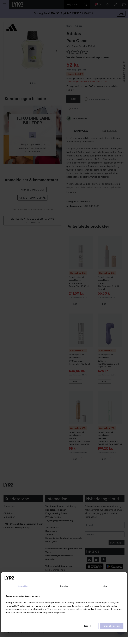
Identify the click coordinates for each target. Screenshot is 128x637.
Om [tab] (105, 586)
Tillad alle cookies (111, 626)
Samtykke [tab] (23, 586)
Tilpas (87, 626)
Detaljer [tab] (64, 586)
